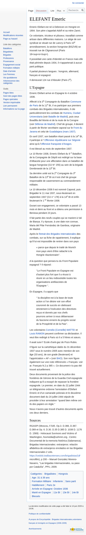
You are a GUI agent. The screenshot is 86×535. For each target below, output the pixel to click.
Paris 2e (51, 485)
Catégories (36, 473)
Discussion (41, 10)
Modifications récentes (13, 35)
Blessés (36, 496)
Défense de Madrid (44, 124)
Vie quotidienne (10, 78)
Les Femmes (9, 74)
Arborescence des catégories (11, 82)
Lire (49, 17)
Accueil (6, 32)
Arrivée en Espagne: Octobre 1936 (50, 488)
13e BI (66, 492)
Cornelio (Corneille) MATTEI (60, 330)
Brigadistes (50, 473)
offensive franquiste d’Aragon (56, 144)
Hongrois (63, 473)
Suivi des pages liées (12, 96)
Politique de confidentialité (39, 514)
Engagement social (11, 65)
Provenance (8, 61)
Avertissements (35, 529)
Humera (67, 113)
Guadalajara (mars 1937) (62, 131)
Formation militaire (11, 68)
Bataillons (7, 48)
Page (30, 10)
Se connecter (78, 3)
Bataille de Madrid (57, 116)
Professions (8, 58)
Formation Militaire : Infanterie (47, 481)
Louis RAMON (37, 333)
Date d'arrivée (9, 71)
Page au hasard (10, 39)
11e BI (56, 492)
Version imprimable (11, 102)
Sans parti (70, 481)
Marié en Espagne (41, 492)
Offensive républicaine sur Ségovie (62, 140)
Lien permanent (10, 106)
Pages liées (8, 93)
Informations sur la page (14, 109)
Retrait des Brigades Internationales (57, 234)
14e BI (75, 492)
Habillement (38, 485)
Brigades (7, 55)
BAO (59, 358)
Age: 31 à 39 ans (41, 477)
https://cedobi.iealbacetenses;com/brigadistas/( (54, 455)
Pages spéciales (10, 99)
